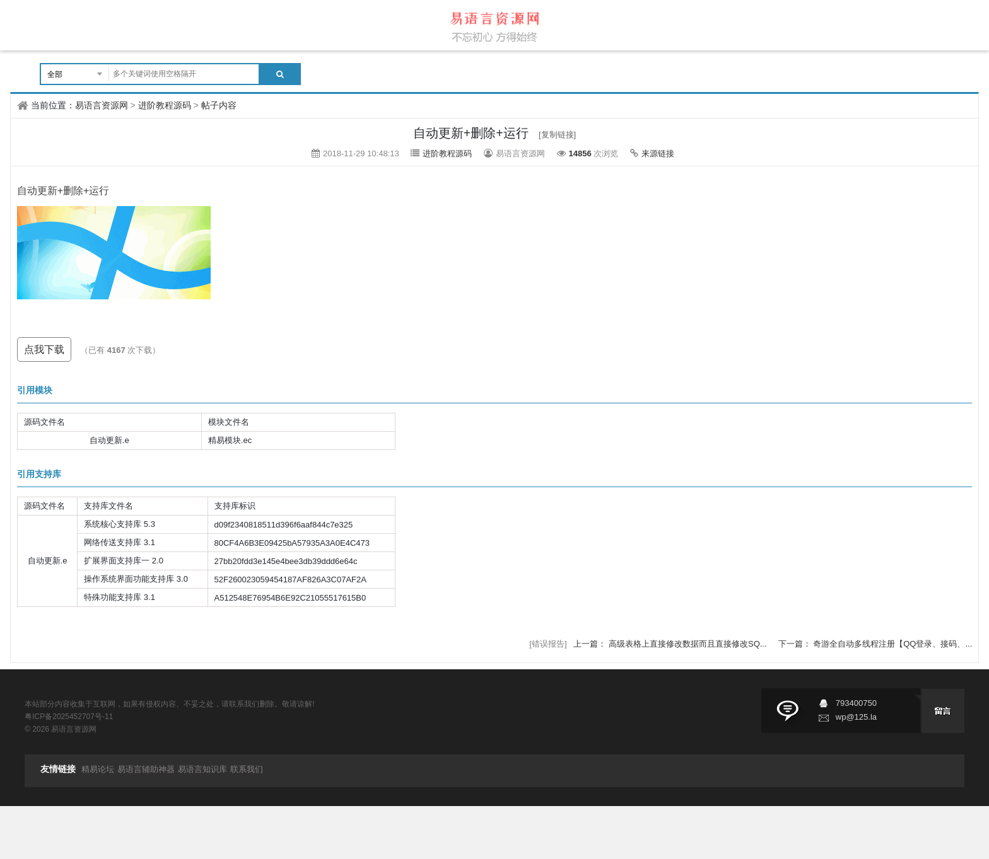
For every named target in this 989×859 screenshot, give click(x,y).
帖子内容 (219, 105)
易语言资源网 (101, 105)
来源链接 (657, 153)
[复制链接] (557, 134)
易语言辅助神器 (146, 769)
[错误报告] (547, 644)
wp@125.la (856, 717)
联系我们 (246, 769)
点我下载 (44, 349)
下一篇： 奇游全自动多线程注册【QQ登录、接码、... (875, 644)
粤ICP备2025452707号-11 (69, 716)
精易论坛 (97, 769)
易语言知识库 (202, 769)
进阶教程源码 (164, 105)
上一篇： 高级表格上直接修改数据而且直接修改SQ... (671, 644)
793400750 (856, 703)
